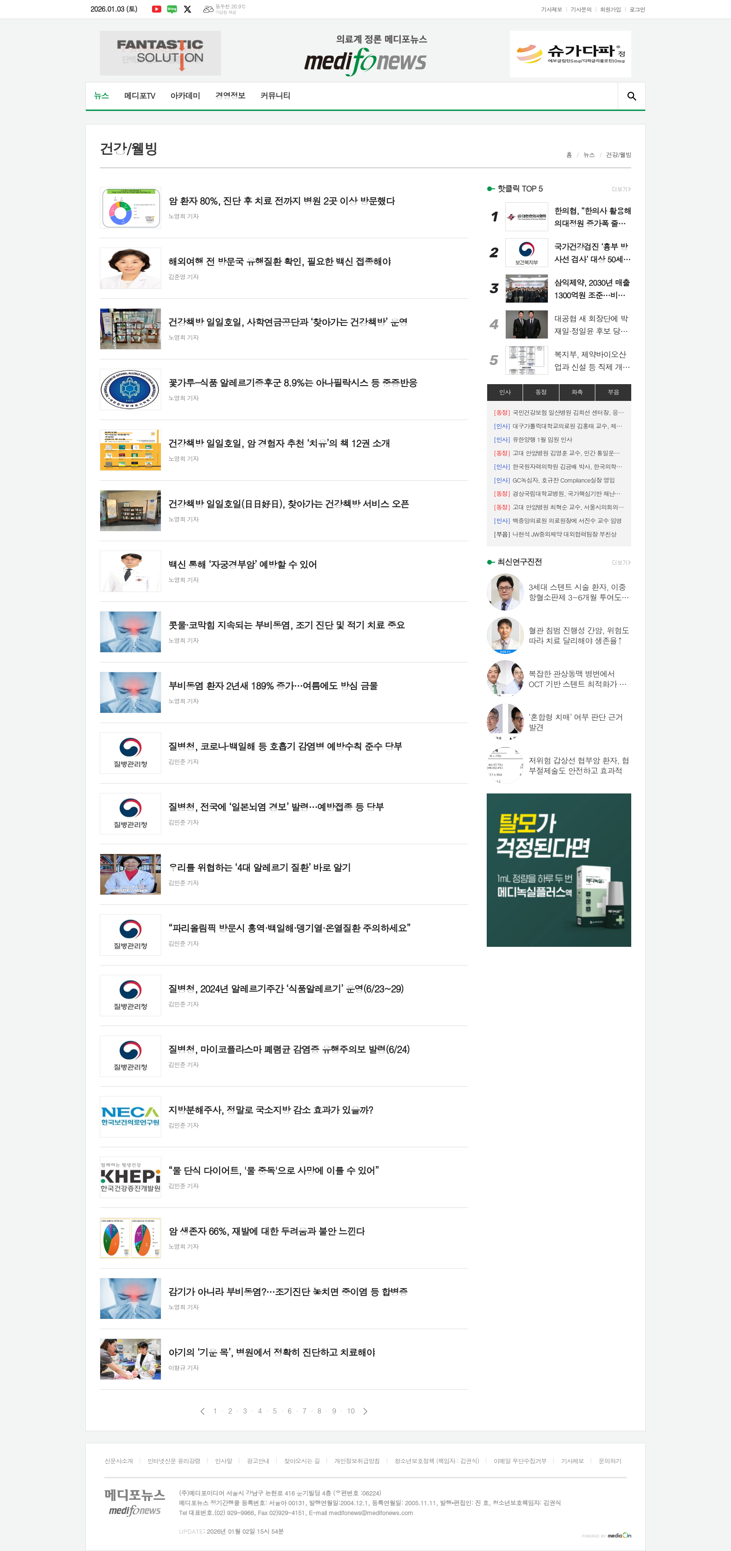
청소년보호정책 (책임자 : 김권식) (436, 1460)
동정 (540, 391)
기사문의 (581, 9)
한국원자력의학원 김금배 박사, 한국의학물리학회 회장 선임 (559, 466)
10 (350, 1410)
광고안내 (258, 1460)
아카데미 (185, 95)
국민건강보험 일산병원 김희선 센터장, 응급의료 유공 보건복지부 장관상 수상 (559, 412)
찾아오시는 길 (302, 1460)
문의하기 (610, 1460)
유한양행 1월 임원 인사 (533, 439)
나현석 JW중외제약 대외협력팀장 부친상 (555, 534)
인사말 (223, 1460)
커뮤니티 (275, 95)
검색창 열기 (631, 96)
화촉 (577, 391)
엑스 (187, 9)
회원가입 (610, 9)
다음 (365, 1411)
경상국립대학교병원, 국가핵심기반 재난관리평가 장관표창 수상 (559, 493)
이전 (202, 1411)
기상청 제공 (225, 12)
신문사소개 (118, 1460)
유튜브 (157, 9)
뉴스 (101, 95)
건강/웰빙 (618, 154)
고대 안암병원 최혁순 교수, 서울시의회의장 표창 (559, 507)
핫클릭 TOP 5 (520, 188)
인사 (504, 391)
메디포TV (139, 95)
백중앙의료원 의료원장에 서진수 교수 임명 (558, 520)
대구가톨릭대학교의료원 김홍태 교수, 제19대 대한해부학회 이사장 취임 (559, 425)
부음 (613, 391)
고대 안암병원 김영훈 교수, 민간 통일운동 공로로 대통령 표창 (559, 452)
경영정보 (230, 95)
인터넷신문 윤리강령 (173, 1460)
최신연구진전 (519, 561)
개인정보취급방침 (357, 1460)
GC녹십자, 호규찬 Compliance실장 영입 (554, 480)
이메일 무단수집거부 (520, 1460)
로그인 (637, 9)
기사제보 (551, 9)
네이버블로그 (172, 9)
